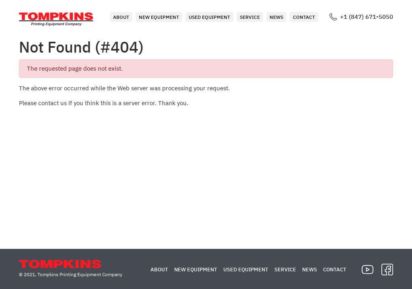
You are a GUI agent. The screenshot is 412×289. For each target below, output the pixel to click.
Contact (304, 17)
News (276, 17)
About (121, 17)
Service (250, 17)
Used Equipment (209, 17)
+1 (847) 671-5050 (366, 16)
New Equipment (159, 17)
